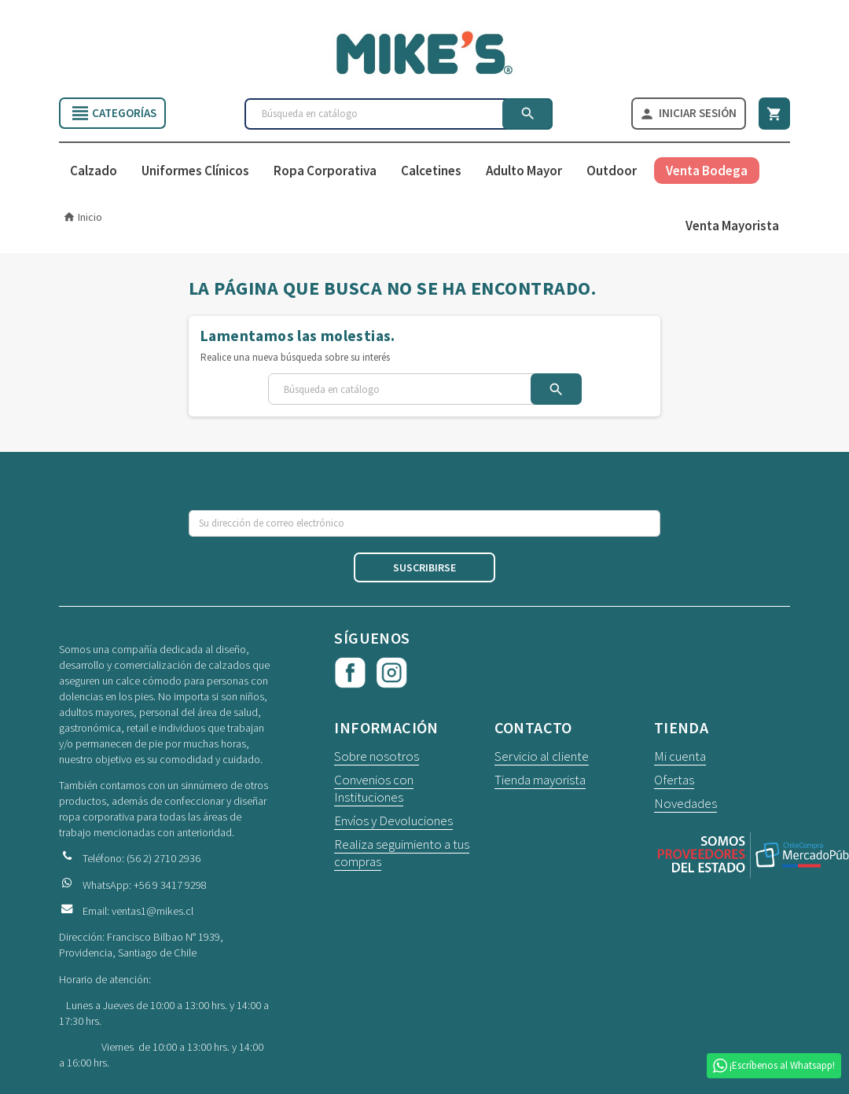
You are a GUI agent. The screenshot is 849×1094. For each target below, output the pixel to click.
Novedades (685, 804)
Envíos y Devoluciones (393, 821)
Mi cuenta (680, 756)
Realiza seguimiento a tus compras (401, 853)
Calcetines (431, 171)
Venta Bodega (707, 171)
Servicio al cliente (541, 756)
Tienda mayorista (540, 780)
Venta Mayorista (732, 226)
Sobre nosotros (376, 756)
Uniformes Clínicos (195, 171)
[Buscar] (398, 114)
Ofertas (674, 780)
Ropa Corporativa (325, 171)
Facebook (350, 673)
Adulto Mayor (524, 171)
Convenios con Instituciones (373, 789)
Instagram (391, 673)
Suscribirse (424, 568)
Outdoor (611, 171)
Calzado (93, 171)
